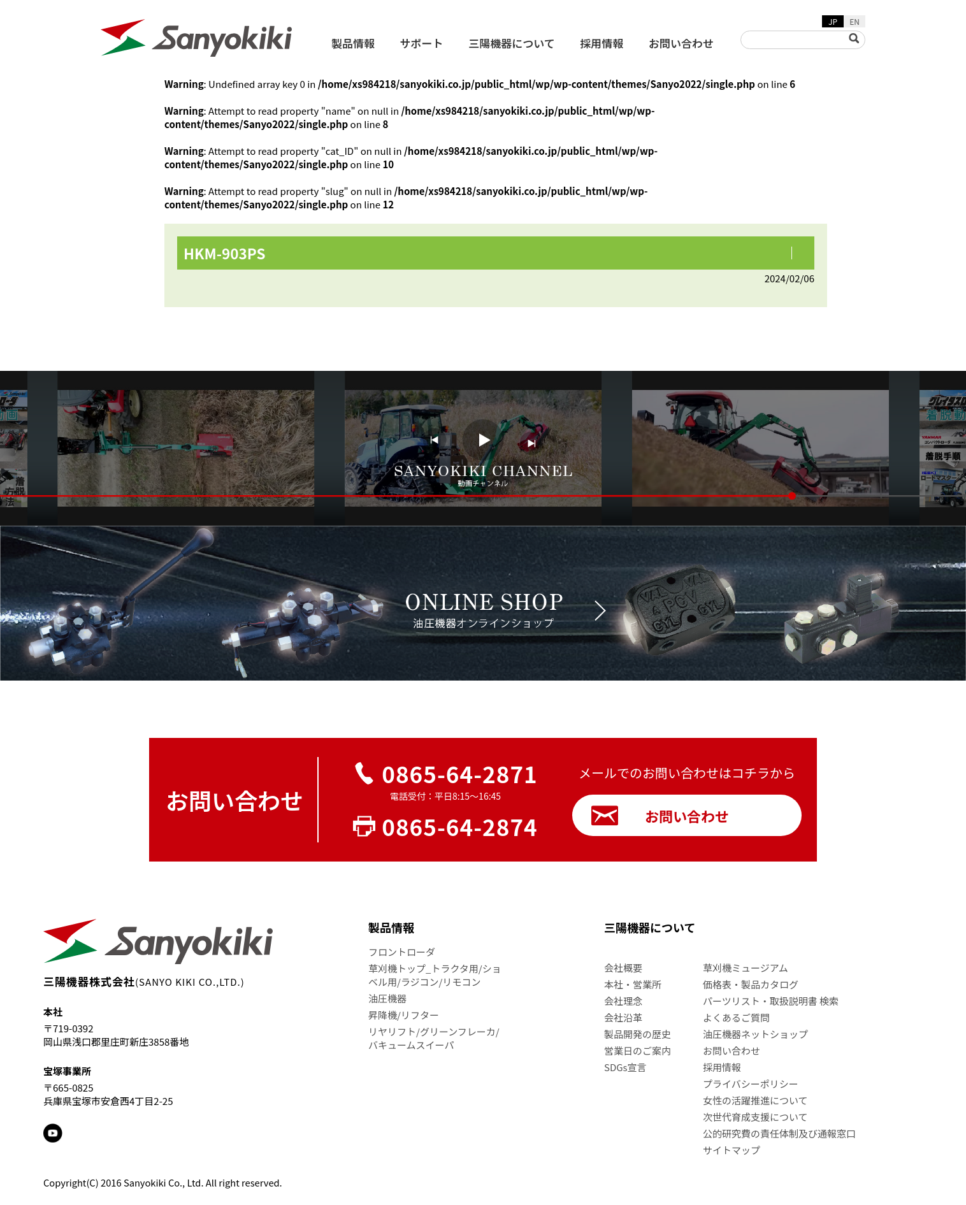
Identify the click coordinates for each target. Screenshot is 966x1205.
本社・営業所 (632, 984)
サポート (421, 43)
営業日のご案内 (637, 1050)
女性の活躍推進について (755, 1100)
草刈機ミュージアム (745, 967)
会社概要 (623, 967)
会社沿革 (623, 1017)
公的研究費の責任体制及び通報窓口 (779, 1133)
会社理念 (623, 1000)
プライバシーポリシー (750, 1083)
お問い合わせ (681, 43)
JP (832, 21)
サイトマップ (731, 1150)
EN (854, 21)
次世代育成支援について (755, 1116)
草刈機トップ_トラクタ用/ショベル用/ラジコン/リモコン (434, 975)
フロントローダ (401, 951)
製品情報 (353, 43)
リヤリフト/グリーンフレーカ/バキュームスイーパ (434, 1038)
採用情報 (601, 43)
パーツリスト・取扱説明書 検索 (771, 1000)
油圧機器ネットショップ (755, 1034)
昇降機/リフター (403, 1014)
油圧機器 (387, 998)
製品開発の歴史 (637, 1034)
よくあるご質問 (736, 1017)
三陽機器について (511, 43)
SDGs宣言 (625, 1067)
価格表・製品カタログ (750, 984)
